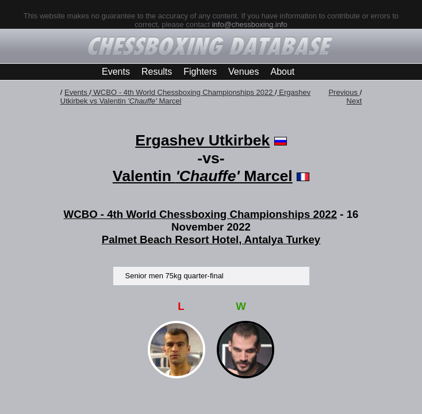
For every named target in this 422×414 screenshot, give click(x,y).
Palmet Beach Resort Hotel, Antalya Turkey (211, 239)
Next (354, 101)
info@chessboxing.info (249, 24)
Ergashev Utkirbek (202, 140)
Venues (243, 71)
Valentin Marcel (203, 176)
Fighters (200, 71)
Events (116, 71)
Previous (343, 92)
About (282, 71)
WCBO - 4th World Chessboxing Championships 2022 (183, 92)
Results (156, 71)
